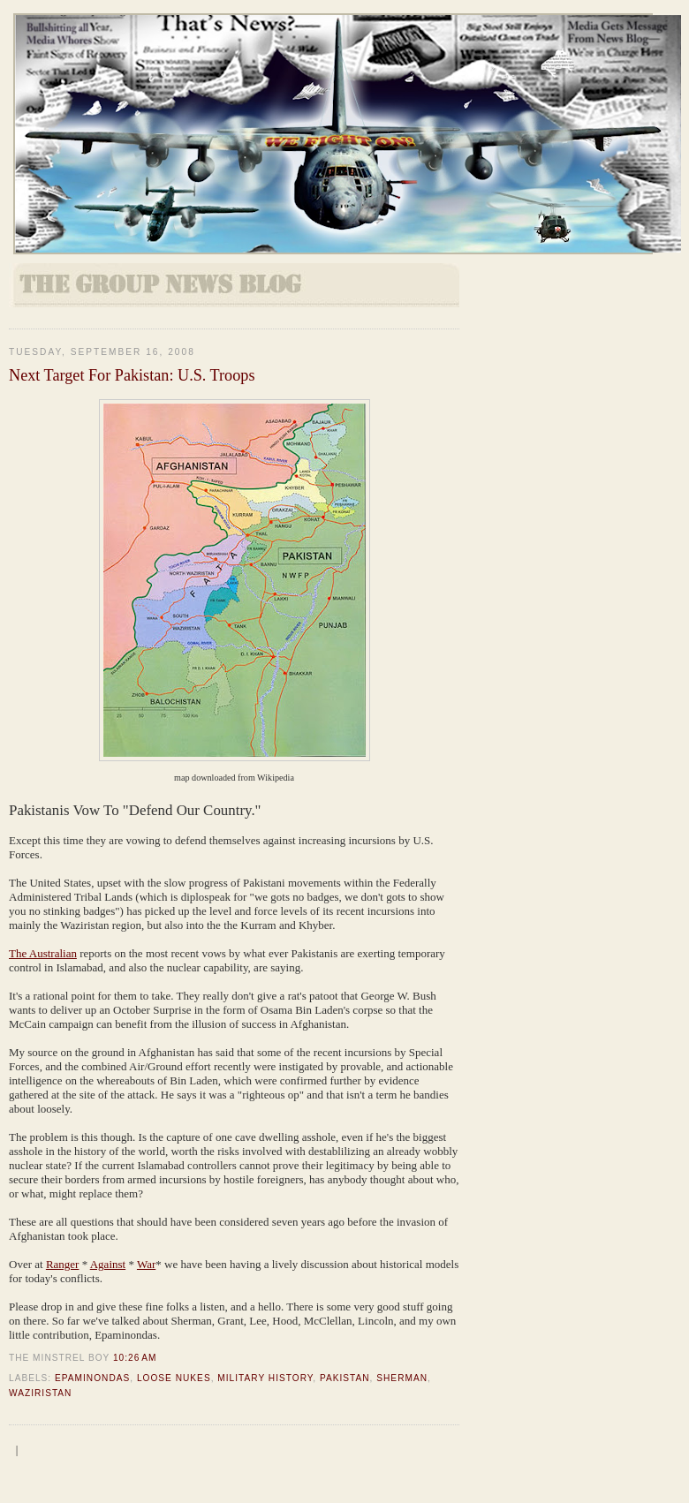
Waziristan (40, 1393)
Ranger (63, 1264)
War (146, 1264)
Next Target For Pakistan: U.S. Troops (131, 375)
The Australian (43, 953)
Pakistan (345, 1378)
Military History (265, 1378)
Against (107, 1264)
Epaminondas (92, 1378)
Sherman (402, 1378)
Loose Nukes (174, 1378)
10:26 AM (134, 1358)
